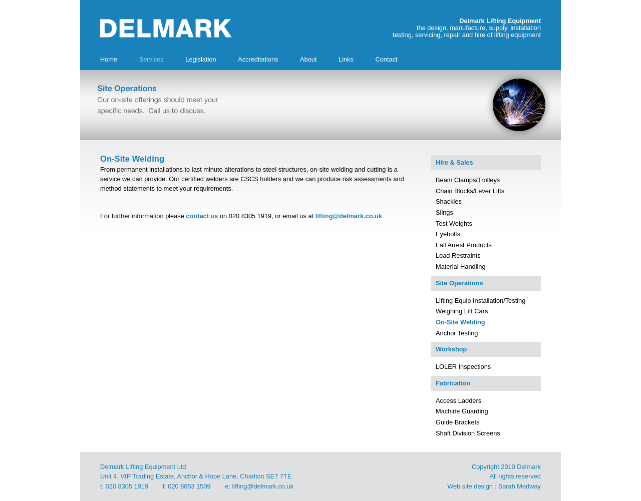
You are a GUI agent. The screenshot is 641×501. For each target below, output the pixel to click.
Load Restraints (458, 255)
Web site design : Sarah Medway (494, 486)
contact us (202, 216)
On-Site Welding (460, 322)
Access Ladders (458, 400)
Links (346, 59)
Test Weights (454, 223)
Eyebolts (448, 234)
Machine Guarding (462, 411)
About (308, 59)
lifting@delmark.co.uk (348, 216)
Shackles (449, 201)
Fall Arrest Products (464, 245)
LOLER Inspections (463, 366)
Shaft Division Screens (468, 433)
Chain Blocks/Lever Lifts (470, 191)
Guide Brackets (458, 422)
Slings (444, 212)
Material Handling (461, 266)
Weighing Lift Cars (462, 311)
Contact (386, 59)
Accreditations (258, 59)
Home (108, 59)
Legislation (200, 59)
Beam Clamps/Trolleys (468, 180)
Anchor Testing (457, 333)
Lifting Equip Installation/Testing (480, 300)
